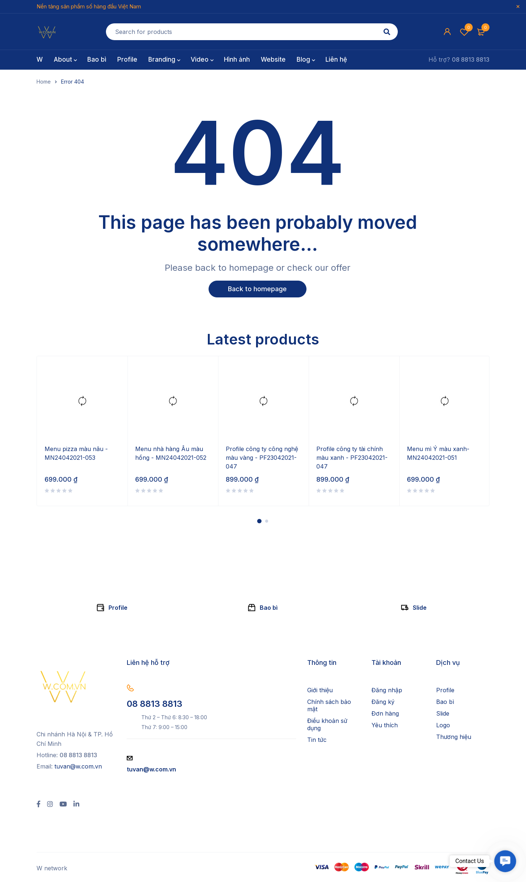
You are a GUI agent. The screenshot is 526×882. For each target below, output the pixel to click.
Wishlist (464, 31)
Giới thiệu (320, 690)
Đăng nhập (386, 690)
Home (44, 82)
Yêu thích (384, 725)
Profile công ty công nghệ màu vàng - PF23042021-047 (262, 458)
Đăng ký (382, 702)
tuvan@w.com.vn (78, 766)
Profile (117, 608)
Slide (420, 608)
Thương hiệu (453, 737)
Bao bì (269, 608)
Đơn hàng (385, 713)
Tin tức (317, 740)
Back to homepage (257, 289)
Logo (443, 725)
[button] (505, 861)
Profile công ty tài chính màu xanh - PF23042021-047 (352, 458)
